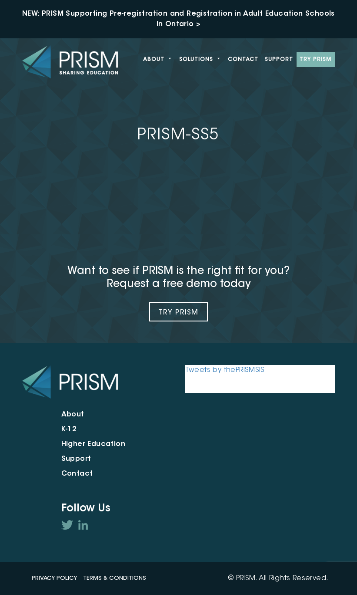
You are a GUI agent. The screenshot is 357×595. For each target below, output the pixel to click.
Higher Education (93, 444)
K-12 (69, 429)
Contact (243, 59)
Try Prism (178, 312)
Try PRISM (315, 59)
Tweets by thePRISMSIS (225, 370)
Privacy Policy (54, 578)
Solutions (200, 59)
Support (279, 59)
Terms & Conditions (114, 578)
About (158, 59)
